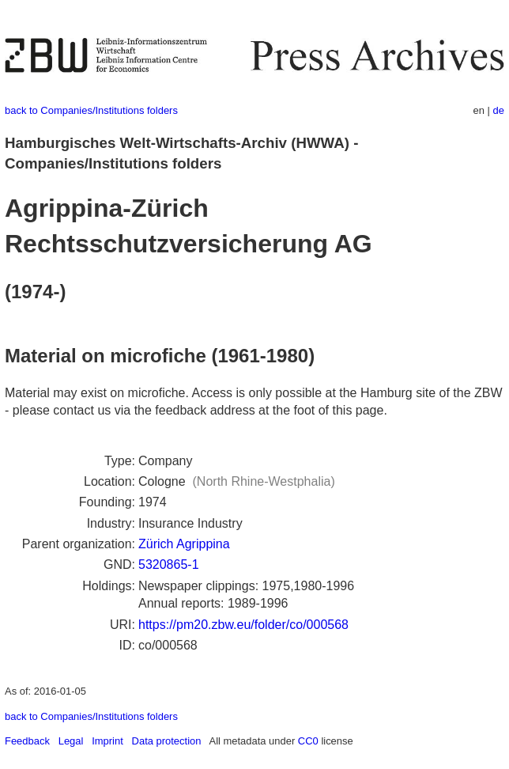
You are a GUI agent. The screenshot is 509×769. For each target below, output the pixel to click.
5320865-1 (168, 564)
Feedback (27, 741)
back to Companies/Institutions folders (91, 110)
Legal (71, 741)
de (498, 110)
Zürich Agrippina (184, 544)
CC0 (308, 741)
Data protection (167, 741)
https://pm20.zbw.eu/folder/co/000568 (243, 624)
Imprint (107, 741)
